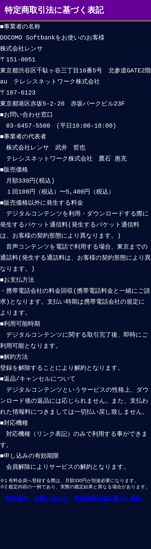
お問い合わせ (51, 498)
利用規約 (17, 498)
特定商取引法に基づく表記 (107, 498)
